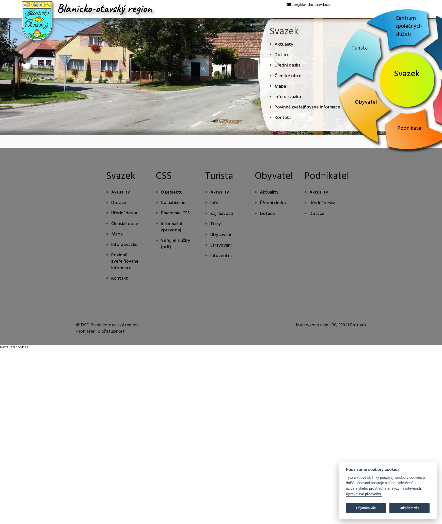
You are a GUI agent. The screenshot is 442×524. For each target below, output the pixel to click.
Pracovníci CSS (175, 213)
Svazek (407, 74)
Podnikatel (410, 128)
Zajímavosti (221, 213)
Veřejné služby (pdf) (175, 244)
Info (214, 203)
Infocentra (221, 256)
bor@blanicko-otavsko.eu (312, 5)
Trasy (215, 224)
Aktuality (284, 44)
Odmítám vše (409, 508)
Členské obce (288, 76)
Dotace (282, 55)
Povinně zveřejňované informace (307, 107)
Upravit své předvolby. (364, 494)
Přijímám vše (366, 508)
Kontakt (283, 117)
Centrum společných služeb (409, 26)
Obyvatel (366, 102)
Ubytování (220, 235)
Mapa (280, 86)
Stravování (221, 245)
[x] (4, 4)
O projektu (172, 192)
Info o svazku (288, 97)
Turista (360, 48)
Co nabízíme (173, 203)
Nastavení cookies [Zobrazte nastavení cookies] (14, 347)
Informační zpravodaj (171, 227)
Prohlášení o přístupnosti (101, 331)
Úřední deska (288, 65)
